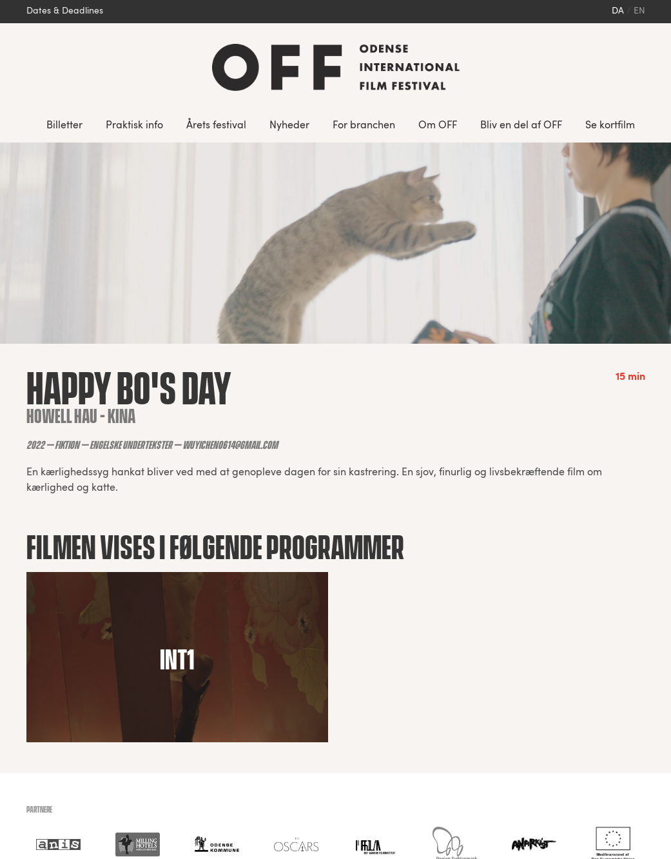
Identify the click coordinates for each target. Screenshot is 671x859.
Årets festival (216, 126)
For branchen (364, 126)
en (639, 11)
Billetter (64, 126)
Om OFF (437, 126)
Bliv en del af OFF (521, 126)
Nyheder (289, 126)
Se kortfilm (610, 126)
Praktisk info (134, 126)
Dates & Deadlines (64, 11)
